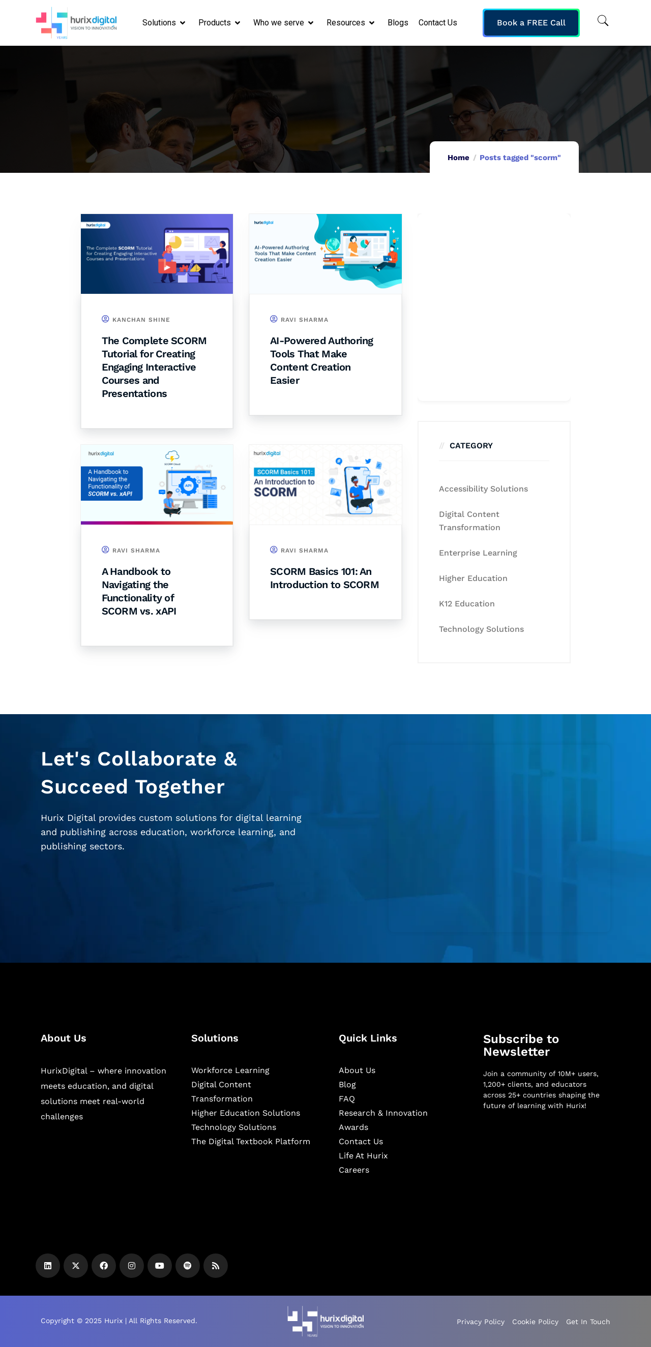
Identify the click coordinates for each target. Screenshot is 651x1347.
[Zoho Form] (494, 307)
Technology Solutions (481, 629)
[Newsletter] (546, 1172)
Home (458, 157)
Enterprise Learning (478, 553)
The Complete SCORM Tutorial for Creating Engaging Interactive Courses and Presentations (154, 367)
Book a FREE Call (531, 22)
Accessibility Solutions (483, 489)
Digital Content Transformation (469, 520)
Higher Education (473, 578)
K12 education (467, 603)
